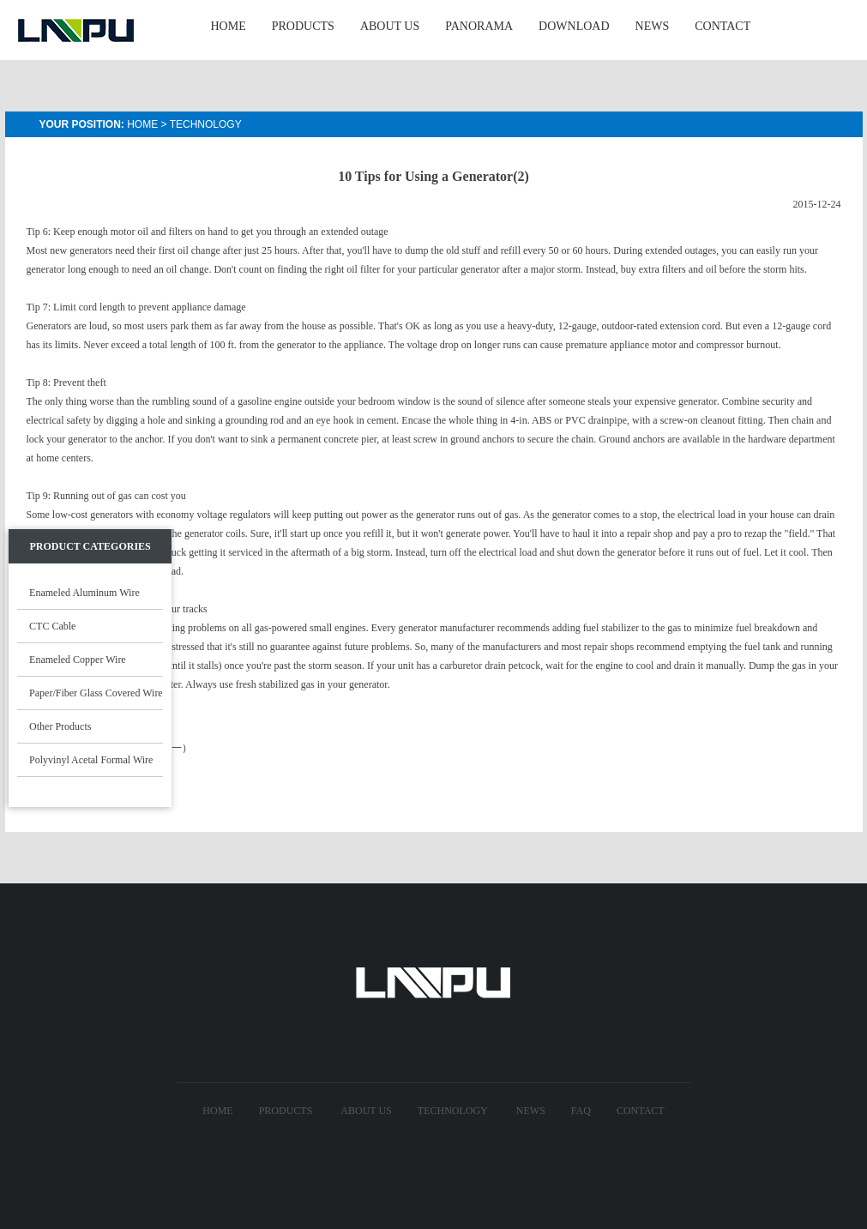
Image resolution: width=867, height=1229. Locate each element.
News (530, 1111)
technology (453, 1111)
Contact (641, 1111)
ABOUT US (389, 26)
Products (286, 1111)
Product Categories (89, 546)
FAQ (581, 1111)
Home (142, 124)
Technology (206, 124)
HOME (228, 26)
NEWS (652, 26)
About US (365, 1111)
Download (574, 26)
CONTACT (722, 26)
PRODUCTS (303, 26)
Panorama (479, 26)
